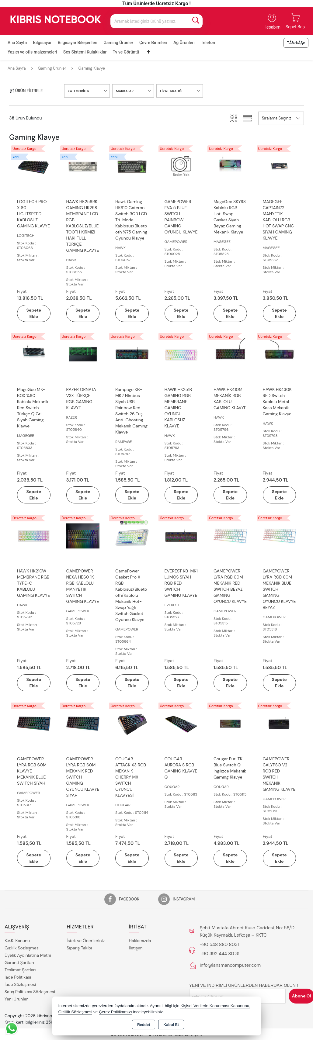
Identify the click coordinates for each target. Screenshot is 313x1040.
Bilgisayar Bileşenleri (77, 42)
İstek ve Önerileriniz (86, 940)
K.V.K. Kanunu (17, 940)
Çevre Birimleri (153, 42)
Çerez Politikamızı (115, 1012)
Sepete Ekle (33, 313)
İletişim (136, 948)
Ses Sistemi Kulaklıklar (85, 52)
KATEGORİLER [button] (78, 90)
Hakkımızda (140, 940)
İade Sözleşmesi (20, 984)
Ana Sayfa (17, 42)
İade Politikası (18, 977)
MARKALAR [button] (125, 90)
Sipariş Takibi (79, 948)
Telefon (208, 42)
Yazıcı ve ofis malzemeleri (32, 52)
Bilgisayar (42, 42)
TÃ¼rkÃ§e (296, 42)
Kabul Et (171, 1025)
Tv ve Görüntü (126, 52)
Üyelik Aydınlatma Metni (28, 955)
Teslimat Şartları (20, 970)
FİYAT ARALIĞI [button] (171, 90)
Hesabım (271, 27)
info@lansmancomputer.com (230, 965)
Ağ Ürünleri (184, 42)
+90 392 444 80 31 (219, 954)
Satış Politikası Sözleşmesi (30, 991)
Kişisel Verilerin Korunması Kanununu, (215, 1006)
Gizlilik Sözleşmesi (22, 948)
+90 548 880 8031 (219, 945)
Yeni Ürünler (16, 999)
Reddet (143, 1025)
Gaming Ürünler (118, 42)
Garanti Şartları (19, 962)
